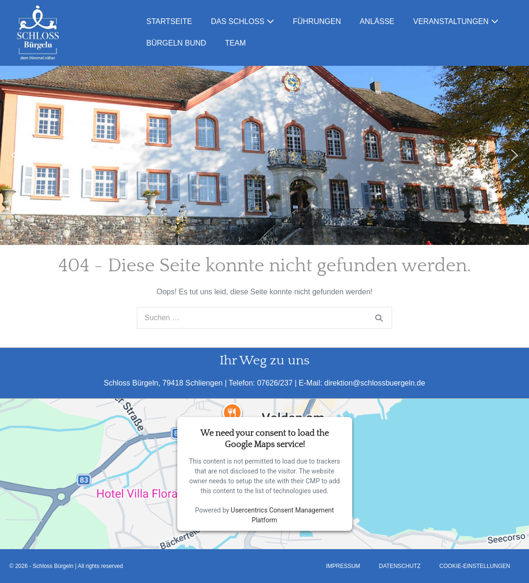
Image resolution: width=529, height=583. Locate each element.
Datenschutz (399, 566)
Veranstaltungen (455, 21)
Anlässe (377, 21)
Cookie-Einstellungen (474, 566)
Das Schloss (242, 21)
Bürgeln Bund (176, 43)
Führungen (317, 21)
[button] (14, 155)
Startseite (169, 21)
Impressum (343, 566)
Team (235, 43)
